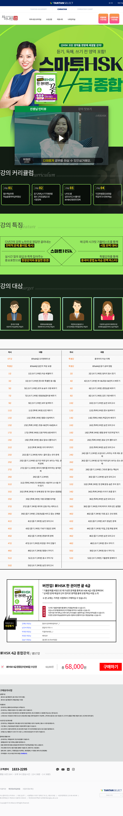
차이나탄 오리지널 (35, 19)
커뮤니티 (60, 19)
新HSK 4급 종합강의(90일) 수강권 (21, 667)
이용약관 (3, 789)
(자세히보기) (24, 753)
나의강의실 (71, 19)
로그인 (111, 3)
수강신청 (49, 19)
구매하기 (110, 667)
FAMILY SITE (109, 795)
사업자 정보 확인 (28, 789)
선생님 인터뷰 (38, 109)
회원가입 (120, 3)
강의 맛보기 (85, 109)
